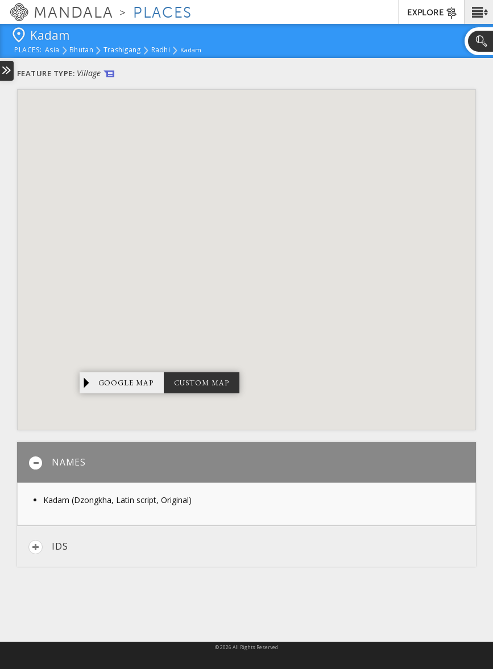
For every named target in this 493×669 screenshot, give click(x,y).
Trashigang (122, 51)
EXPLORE (432, 13)
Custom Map (201, 383)
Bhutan (81, 51)
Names (57, 463)
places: (28, 51)
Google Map (126, 383)
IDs (48, 547)
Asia (52, 51)
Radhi (160, 51)
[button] (478, 12)
